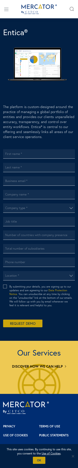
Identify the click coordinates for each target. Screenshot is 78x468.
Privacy (9, 426)
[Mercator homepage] (26, 407)
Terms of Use (49, 426)
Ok (39, 460)
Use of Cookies (15, 435)
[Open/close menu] (6, 9)
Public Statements (54, 435)
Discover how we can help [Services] (37, 366)
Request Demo (23, 323)
